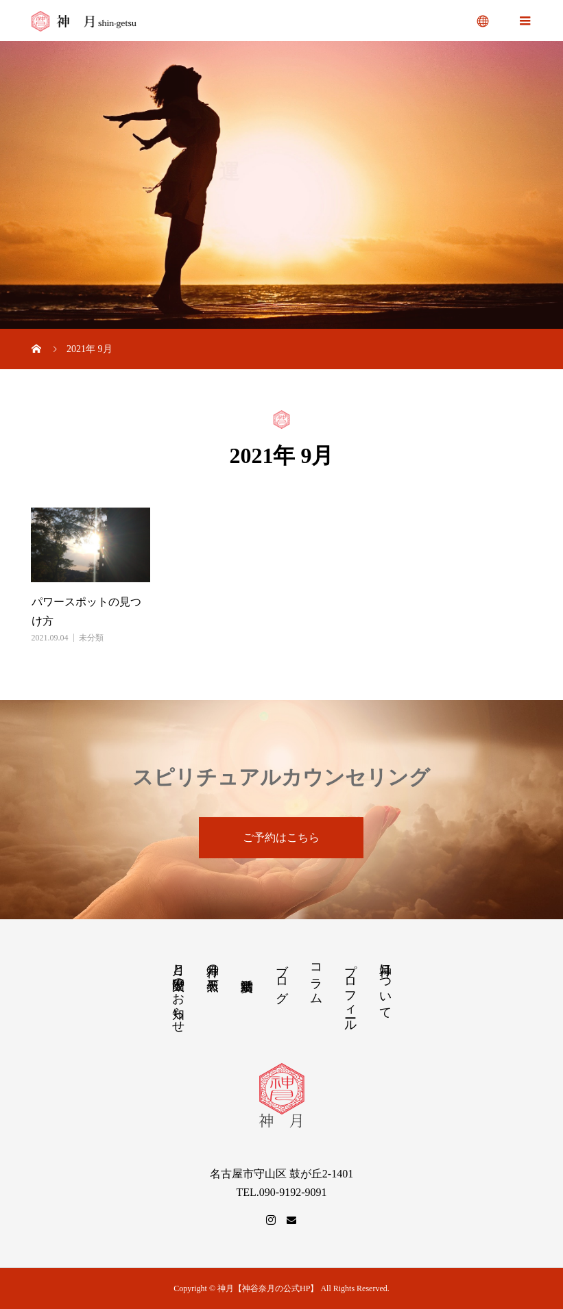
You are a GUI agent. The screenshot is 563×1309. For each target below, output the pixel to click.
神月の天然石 (212, 963)
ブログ (282, 976)
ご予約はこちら (281, 837)
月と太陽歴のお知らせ (178, 991)
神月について (385, 984)
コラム (316, 977)
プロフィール (350, 990)
